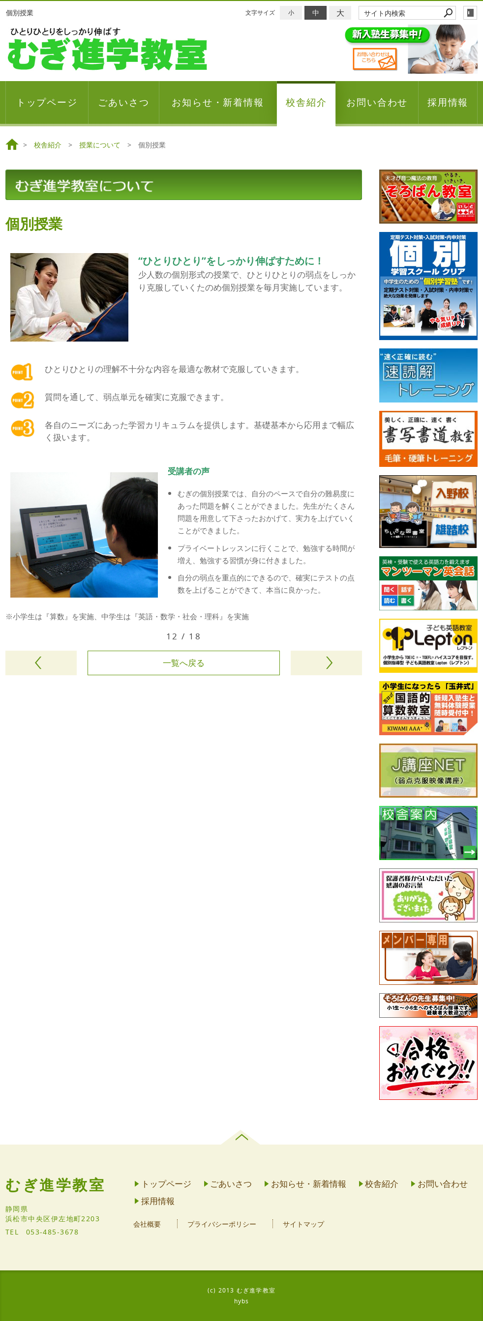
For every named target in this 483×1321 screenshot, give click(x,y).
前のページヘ (41, 663)
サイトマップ (303, 1224)
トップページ (47, 102)
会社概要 (147, 1224)
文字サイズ (260, 12)
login (470, 13)
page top (242, 1137)
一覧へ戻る (184, 662)
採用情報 (448, 102)
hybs (241, 1301)
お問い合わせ (377, 102)
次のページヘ (326, 663)
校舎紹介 (306, 102)
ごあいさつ (124, 102)
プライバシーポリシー (221, 1224)
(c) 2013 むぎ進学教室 (241, 1290)
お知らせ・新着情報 (218, 102)
